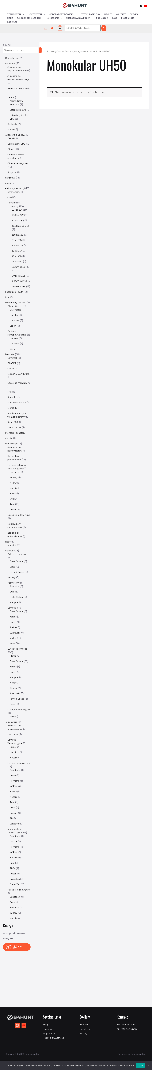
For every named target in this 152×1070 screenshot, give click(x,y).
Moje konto (49, 1033)
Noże (10, 18)
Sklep (46, 1024)
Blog (114, 18)
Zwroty (84, 1033)
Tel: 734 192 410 (126, 1024)
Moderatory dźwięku (63, 14)
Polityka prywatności (55, 1037)
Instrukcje (127, 18)
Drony (108, 14)
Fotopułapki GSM (90, 14)
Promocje (102, 18)
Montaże (120, 14)
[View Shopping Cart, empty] (60, 28)
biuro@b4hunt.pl (127, 1029)
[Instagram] (141, 6)
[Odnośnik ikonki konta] (45, 28)
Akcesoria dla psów (79, 18)
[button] (52, 28)
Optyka (135, 14)
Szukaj (7, 44)
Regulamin (86, 1029)
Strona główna (55, 51)
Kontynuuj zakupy (14, 997)
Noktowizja (36, 14)
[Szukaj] (103, 28)
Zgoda (140, 1065)
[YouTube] (145, 6)
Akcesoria (55, 18)
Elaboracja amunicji (30, 18)
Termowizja (15, 14)
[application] (22, 14)
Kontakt (12, 22)
